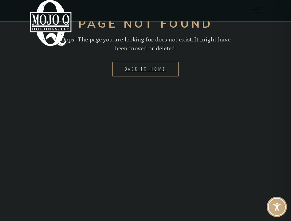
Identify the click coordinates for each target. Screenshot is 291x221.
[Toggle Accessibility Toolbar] (276, 206)
